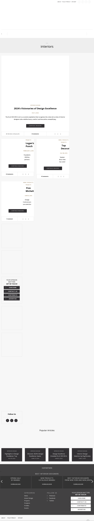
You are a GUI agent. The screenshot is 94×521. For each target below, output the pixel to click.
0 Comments (35, 134)
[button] (92, 481)
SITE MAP (74, 2)
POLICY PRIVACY (66, 2)
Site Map (20, 518)
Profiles (26, 505)
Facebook (51, 498)
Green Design (28, 498)
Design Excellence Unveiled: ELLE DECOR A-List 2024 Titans (58, 456)
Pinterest (51, 496)
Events (26, 508)
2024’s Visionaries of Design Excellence (35, 108)
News (60, 140)
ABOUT (59, 2)
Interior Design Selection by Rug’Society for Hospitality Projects (82, 456)
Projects (28, 140)
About (3, 518)
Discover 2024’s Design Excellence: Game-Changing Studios (35, 456)
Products (65, 140)
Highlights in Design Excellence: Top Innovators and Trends (12, 456)
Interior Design (35, 105)
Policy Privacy (11, 518)
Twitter (50, 501)
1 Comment (9, 219)
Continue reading (35, 125)
